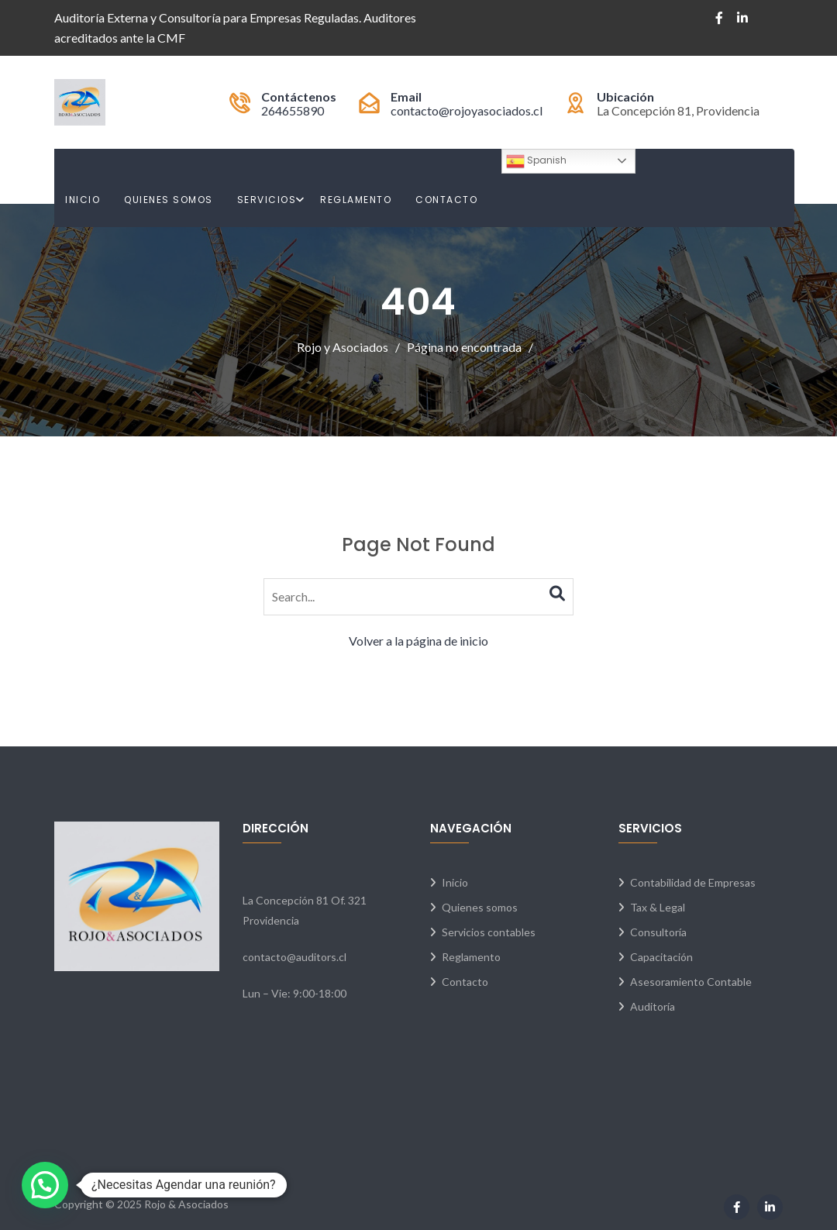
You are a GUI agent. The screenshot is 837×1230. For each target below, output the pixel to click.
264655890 (292, 110)
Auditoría (652, 1006)
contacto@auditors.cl (294, 956)
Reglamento (355, 199)
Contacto (446, 199)
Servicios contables (489, 932)
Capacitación (661, 956)
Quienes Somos (168, 199)
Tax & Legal (657, 907)
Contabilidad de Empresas (693, 882)
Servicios (267, 199)
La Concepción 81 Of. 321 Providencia (305, 910)
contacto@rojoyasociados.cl (466, 110)
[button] (45, 1185)
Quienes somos (480, 907)
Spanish (536, 161)
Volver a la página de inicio (418, 640)
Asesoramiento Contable (691, 981)
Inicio (82, 199)
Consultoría (658, 932)
